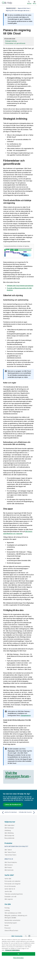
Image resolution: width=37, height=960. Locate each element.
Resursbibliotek (9, 838)
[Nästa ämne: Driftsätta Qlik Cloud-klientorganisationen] (27, 812)
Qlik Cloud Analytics (11, 862)
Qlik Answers (9, 865)
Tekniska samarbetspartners (14, 894)
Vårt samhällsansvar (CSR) (13, 913)
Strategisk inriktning (11, 41)
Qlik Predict (8, 867)
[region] (18, 948)
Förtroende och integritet (12, 884)
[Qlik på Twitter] (25, 936)
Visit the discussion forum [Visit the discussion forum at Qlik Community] (17, 774)
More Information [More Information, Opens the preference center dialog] (18, 958)
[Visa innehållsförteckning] (3, 8)
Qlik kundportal (9, 835)
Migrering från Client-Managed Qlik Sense (17, 10)
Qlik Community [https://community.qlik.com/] (16, 936)
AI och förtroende (10, 886)
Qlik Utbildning (9, 833)
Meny (34, 3)
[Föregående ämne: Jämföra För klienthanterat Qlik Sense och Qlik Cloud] (9, 812)
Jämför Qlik (8, 891)
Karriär (7, 925)
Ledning (7, 910)
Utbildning (8, 830)
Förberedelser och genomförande (15, 43)
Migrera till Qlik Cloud (24, 8)
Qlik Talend (8, 849)
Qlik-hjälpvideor (10, 825)
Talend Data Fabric (10, 855)
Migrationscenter (11, 8)
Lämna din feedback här (13, 804)
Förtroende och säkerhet (12, 881)
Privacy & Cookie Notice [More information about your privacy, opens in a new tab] (12, 950)
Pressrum (8, 928)
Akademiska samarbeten (12, 920)
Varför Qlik (8, 878)
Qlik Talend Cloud (10, 852)
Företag (7, 908)
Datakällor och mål (10, 896)
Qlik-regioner (9, 899)
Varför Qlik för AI (10, 889)
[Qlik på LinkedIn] (29, 936)
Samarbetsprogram (11, 923)
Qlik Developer (9, 828)
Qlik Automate (9, 870)
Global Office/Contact (11, 930)
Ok (18, 954)
